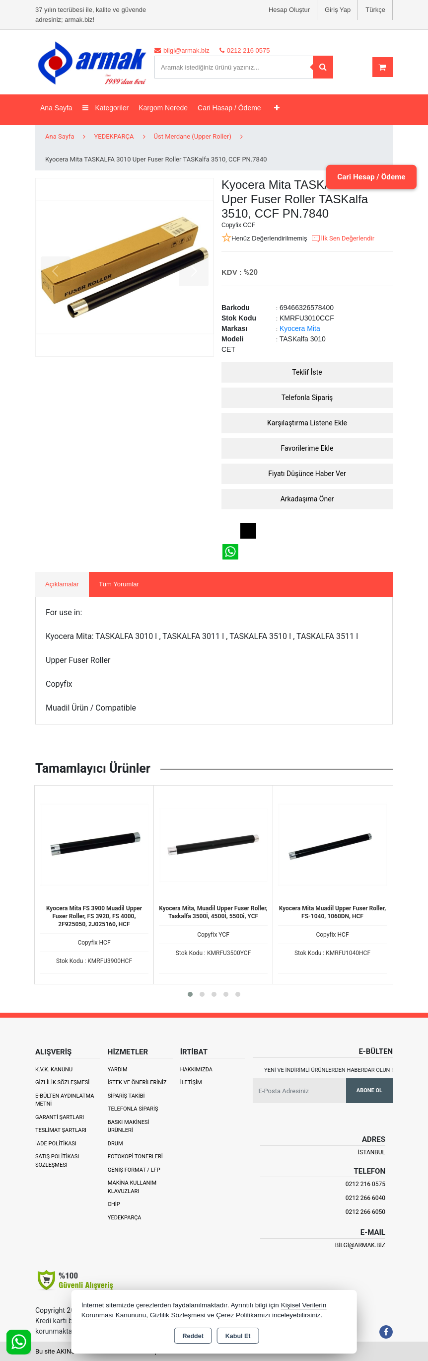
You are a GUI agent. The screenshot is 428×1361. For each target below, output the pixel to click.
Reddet (192, 1336)
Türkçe (375, 9)
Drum (115, 1143)
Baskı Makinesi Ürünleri (128, 1126)
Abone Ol (369, 1090)
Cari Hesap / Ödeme (368, 176)
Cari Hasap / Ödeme (229, 108)
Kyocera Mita (300, 328)
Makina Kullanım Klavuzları (132, 1187)
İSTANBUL (371, 1152)
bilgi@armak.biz (360, 1245)
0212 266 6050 (365, 1211)
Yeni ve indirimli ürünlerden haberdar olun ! (328, 1070)
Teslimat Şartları (60, 1130)
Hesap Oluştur (289, 9)
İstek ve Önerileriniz (137, 1082)
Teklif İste (307, 372)
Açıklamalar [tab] (62, 584)
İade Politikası (55, 1143)
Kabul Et (238, 1336)
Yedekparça (125, 1217)
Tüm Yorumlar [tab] (119, 584)
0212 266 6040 (365, 1198)
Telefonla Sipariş (307, 397)
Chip (114, 1204)
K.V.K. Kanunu (53, 1069)
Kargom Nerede (163, 108)
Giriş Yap (338, 9)
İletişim (191, 1082)
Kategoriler (105, 108)
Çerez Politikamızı (243, 1315)
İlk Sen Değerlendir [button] (342, 238)
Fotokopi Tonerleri (135, 1156)
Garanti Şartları (59, 1117)
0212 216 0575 (365, 1184)
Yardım (118, 1069)
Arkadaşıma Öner (307, 499)
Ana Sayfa (56, 108)
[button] (190, 994)
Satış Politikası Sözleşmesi (57, 1160)
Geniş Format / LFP (134, 1170)
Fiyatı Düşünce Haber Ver (307, 474)
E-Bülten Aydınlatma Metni (64, 1100)
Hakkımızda (196, 1069)
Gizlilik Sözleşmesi (62, 1082)
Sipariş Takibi (126, 1096)
